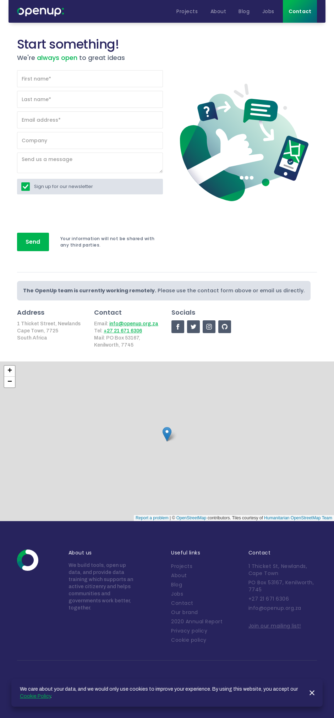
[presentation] (71, 214)
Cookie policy (189, 640)
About (179, 575)
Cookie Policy (35, 696)
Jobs (177, 593)
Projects (181, 566)
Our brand (184, 612)
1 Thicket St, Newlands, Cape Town (277, 570)
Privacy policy (189, 630)
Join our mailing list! (274, 625)
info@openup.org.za (133, 323)
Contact (182, 603)
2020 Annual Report (197, 621)
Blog (176, 584)
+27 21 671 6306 (123, 330)
